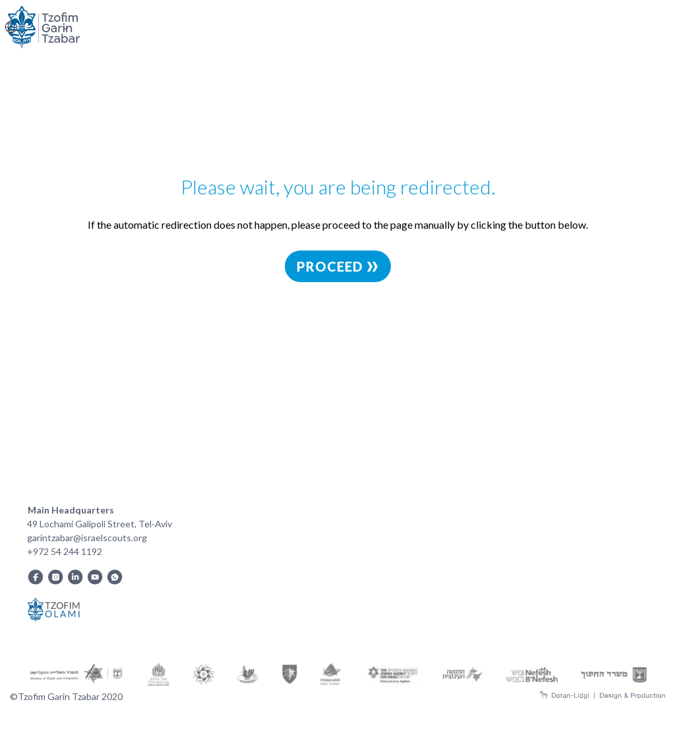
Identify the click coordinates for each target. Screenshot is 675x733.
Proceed (338, 266)
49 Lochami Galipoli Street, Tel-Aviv (99, 523)
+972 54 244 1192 (64, 551)
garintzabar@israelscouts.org (87, 537)
